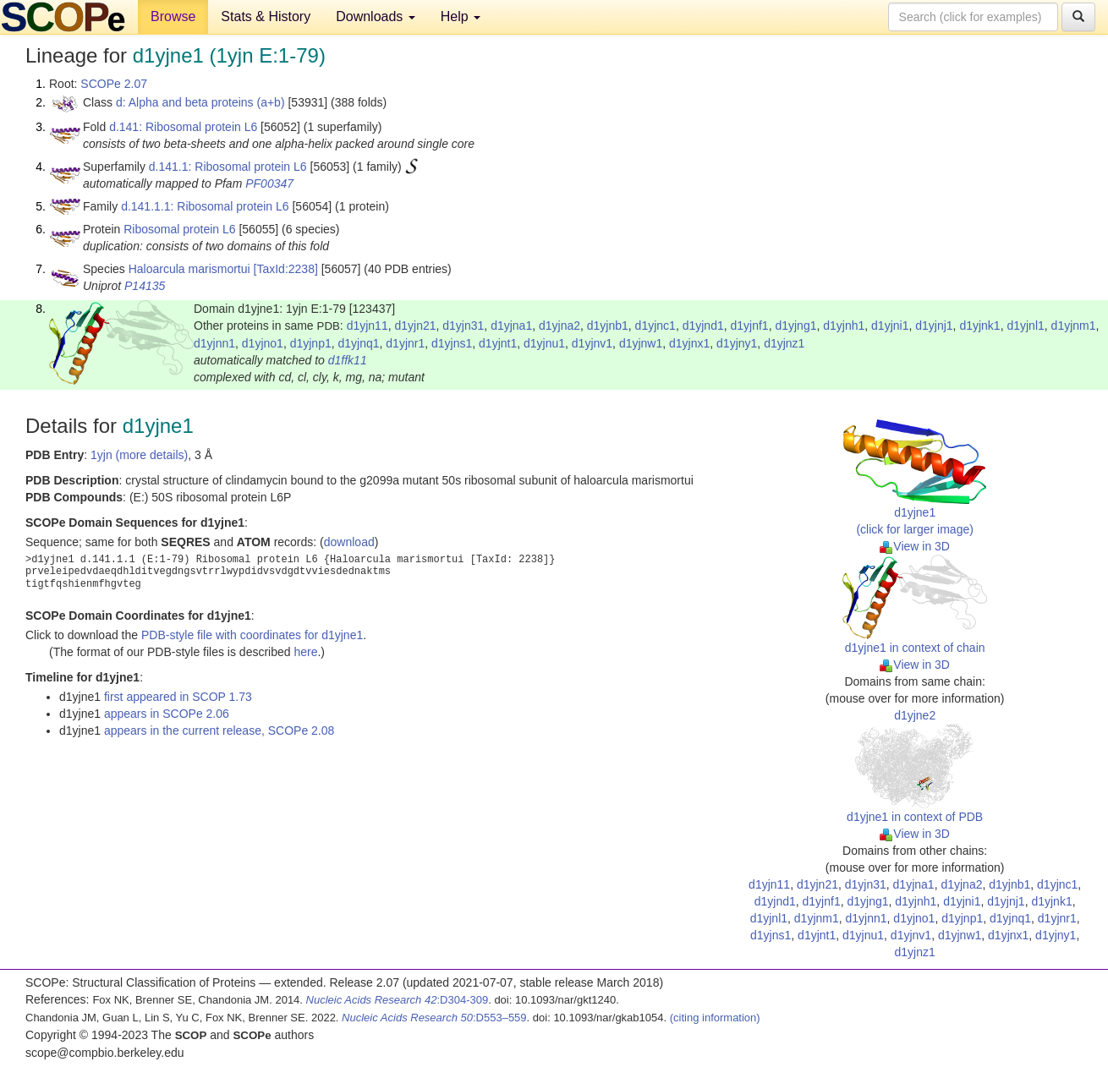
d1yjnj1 (933, 325)
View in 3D (915, 546)
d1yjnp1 (311, 343)
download (349, 542)
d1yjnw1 (640, 343)
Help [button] (460, 16)
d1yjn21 (415, 325)
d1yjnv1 (592, 343)
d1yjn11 (367, 325)
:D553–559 (434, 1017)
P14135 (144, 286)
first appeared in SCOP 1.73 (178, 696)
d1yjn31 (463, 325)
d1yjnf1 (749, 325)
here (305, 652)
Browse (173, 16)
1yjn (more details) (139, 455)
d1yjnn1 (214, 343)
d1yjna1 (511, 325)
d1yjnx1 (689, 343)
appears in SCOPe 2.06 (166, 713)
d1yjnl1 (1025, 325)
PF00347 (269, 183)
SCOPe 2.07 (113, 83)
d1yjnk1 (979, 325)
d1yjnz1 (784, 343)
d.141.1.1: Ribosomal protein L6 (204, 206)
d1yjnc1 (655, 325)
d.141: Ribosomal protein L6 (183, 127)
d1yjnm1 (1073, 325)
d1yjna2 (559, 325)
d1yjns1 (451, 343)
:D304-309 (397, 999)
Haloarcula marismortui (189, 269)
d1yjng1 (795, 325)
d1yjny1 (736, 343)
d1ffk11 (347, 360)
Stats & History (265, 16)
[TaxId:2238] (286, 269)
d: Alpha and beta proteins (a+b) (200, 102)
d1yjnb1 (607, 325)
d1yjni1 (889, 325)
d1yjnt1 (498, 343)
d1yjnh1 (843, 325)
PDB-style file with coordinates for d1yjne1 (252, 635)
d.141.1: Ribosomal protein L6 (228, 166)
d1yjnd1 (703, 325)
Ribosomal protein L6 (179, 229)
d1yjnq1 (358, 343)
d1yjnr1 (405, 343)
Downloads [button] (375, 16)
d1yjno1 (262, 343)
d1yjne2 (914, 715)
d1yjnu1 (544, 343)
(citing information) (715, 1017)
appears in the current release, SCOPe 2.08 (219, 730)
